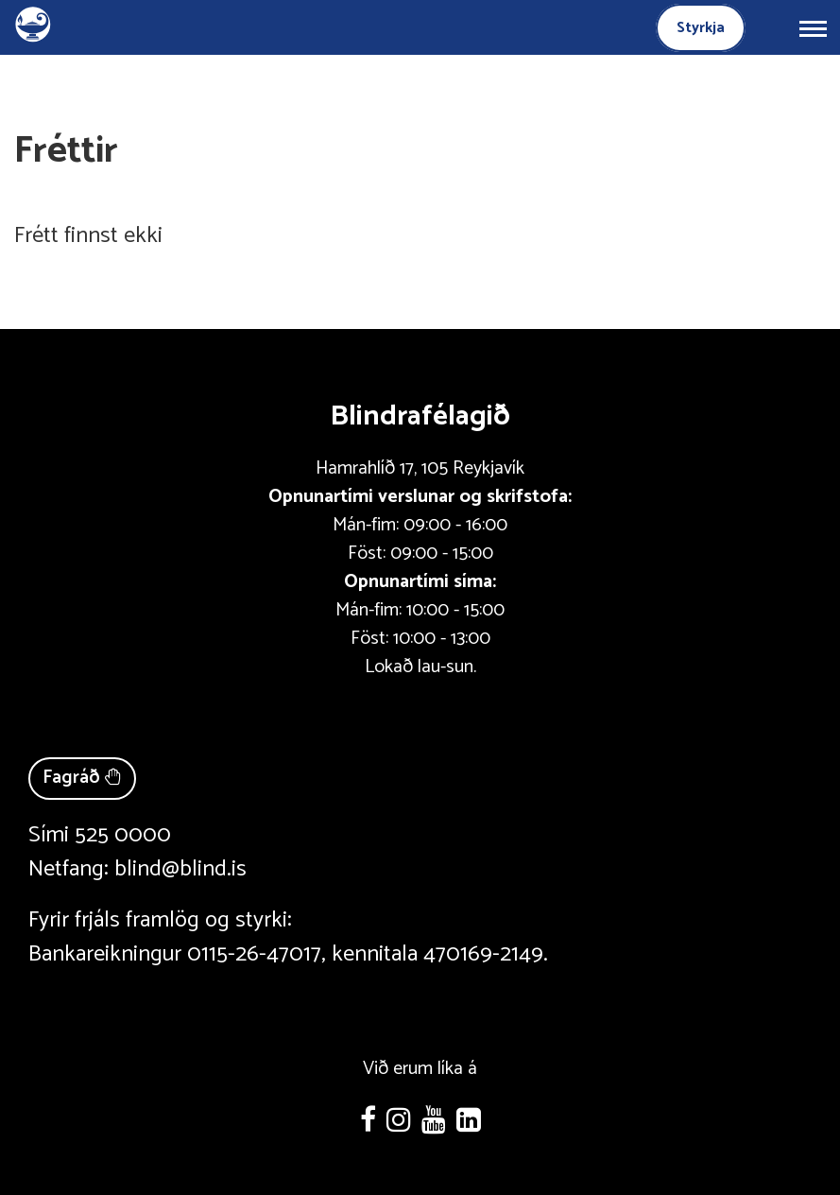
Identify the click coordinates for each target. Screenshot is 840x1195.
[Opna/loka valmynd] (812, 27)
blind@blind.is (180, 869)
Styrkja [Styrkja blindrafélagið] (701, 28)
